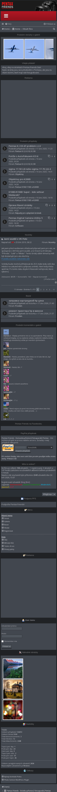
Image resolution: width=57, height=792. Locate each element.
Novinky (51, 242)
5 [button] (49, 289)
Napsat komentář (40, 277)
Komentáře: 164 (24, 277)
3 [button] (43, 289)
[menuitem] (8, 24)
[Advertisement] (28, 109)
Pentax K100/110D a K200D (27, 187)
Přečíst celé (49, 279)
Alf (12, 242)
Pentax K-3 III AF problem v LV (25, 145)
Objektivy (19, 174)
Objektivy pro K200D (20, 179)
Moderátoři (45, 484)
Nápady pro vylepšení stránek (28, 213)
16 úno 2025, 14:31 (44, 171)
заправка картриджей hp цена (26, 300)
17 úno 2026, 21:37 (46, 313)
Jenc (30, 208)
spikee (31, 220)
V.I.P (11, 487)
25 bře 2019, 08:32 (24, 242)
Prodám (18, 306)
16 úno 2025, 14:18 (44, 197)
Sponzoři (5, 487)
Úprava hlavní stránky (20, 205)
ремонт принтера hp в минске (26, 310)
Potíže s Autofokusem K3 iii (23, 156)
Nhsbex (26, 765)
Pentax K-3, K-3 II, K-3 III (25, 151)
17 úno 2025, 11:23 (44, 148)
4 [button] (46, 289)
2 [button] (40, 289)
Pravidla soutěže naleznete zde (16, 258)
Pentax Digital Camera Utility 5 (26, 217)
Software (19, 226)
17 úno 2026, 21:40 (46, 303)
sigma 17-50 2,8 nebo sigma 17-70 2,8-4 (30, 168)
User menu (28, 620)
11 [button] (54, 289)
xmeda (31, 148)
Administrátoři (16, 484)
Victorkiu (32, 303)
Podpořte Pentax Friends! (13, 504)
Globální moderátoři (31, 484)
